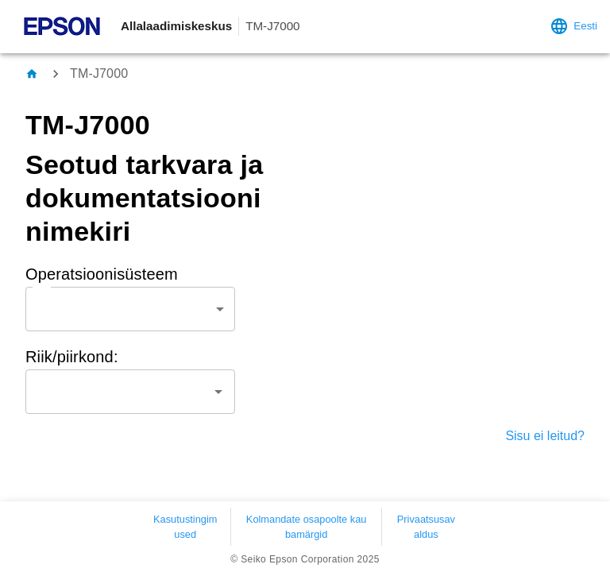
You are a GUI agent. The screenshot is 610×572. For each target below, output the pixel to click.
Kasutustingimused (185, 526)
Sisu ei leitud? (545, 436)
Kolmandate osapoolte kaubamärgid (306, 526)
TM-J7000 (99, 73)
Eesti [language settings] (573, 26)
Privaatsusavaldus (426, 526)
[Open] (218, 392)
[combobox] (130, 309)
